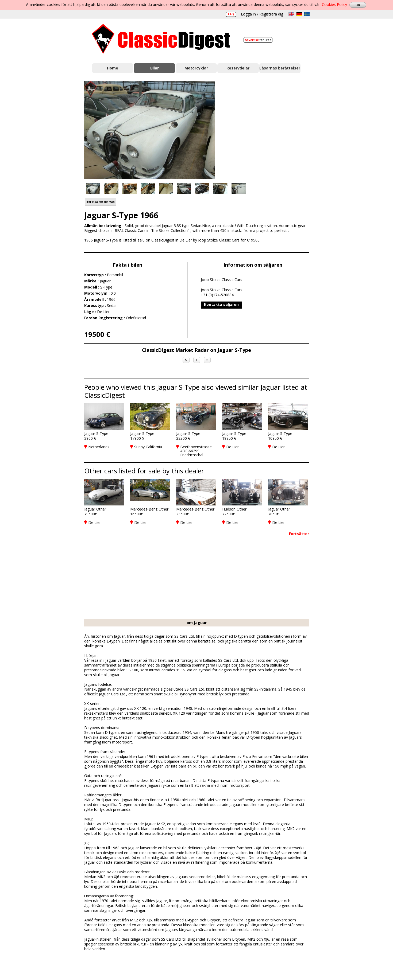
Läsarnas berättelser (279, 68)
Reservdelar (237, 68)
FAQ (231, 14)
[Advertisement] (267, 129)
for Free (258, 40)
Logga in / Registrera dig (262, 14)
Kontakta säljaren (221, 304)
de (299, 14)
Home (112, 68)
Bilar (154, 68)
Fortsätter (299, 533)
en (291, 14)
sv (307, 14)
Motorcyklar (196, 68)
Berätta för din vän (100, 202)
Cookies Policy (334, 4)
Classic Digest (161, 39)
